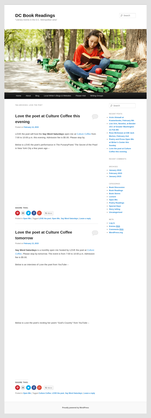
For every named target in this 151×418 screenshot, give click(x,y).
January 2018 (115, 170)
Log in (112, 223)
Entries (114, 226)
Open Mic (27, 218)
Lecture (112, 196)
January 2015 (115, 176)
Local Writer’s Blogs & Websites (57, 96)
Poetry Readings (116, 203)
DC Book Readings (35, 15)
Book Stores (114, 193)
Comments (116, 229)
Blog (37, 96)
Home (18, 96)
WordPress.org (116, 232)
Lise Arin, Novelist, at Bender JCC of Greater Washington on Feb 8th (122, 126)
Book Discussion (117, 187)
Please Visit (81, 96)
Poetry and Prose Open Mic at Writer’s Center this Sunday (121, 142)
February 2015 (115, 173)
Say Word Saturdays (69, 218)
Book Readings (116, 190)
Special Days (115, 206)
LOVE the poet (45, 218)
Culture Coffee (84, 134)
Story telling (114, 209)
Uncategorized (115, 212)
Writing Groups (96, 96)
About (28, 96)
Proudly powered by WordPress (75, 408)
